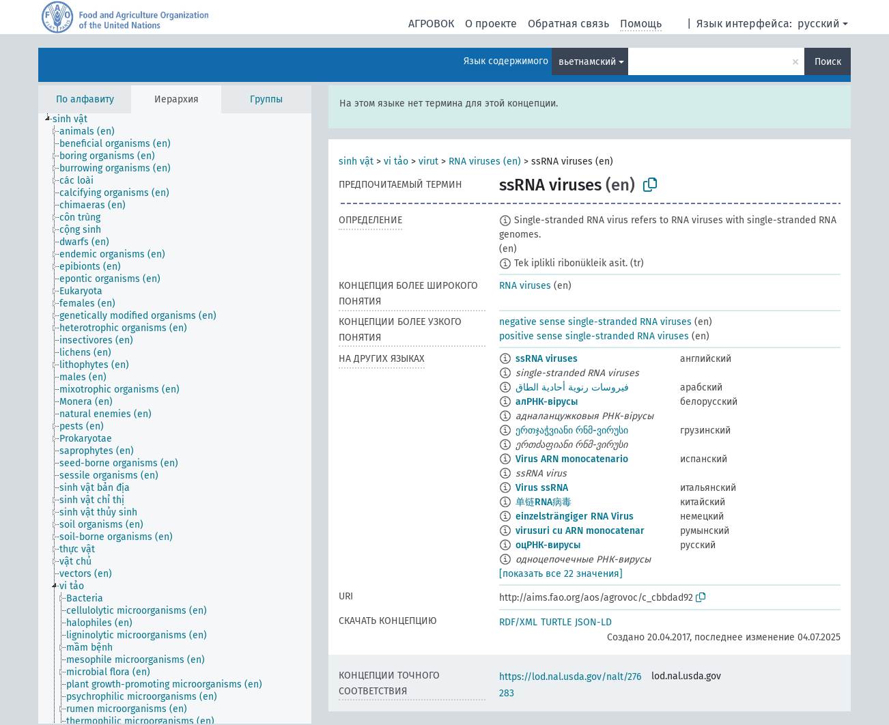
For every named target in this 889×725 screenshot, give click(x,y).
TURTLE (556, 622)
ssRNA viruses (547, 359)
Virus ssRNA (542, 488)
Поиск (828, 62)
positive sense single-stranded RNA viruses (594, 336)
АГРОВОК (431, 23)
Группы (266, 99)
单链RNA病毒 (544, 502)
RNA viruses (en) (485, 161)
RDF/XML (518, 622)
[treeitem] (76, 119)
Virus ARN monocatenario (572, 459)
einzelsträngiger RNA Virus (575, 516)
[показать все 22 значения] (561, 574)
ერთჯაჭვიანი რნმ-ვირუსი (572, 430)
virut (428, 161)
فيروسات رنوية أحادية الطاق (572, 387)
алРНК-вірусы (547, 402)
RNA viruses (525, 286)
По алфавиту (85, 99)
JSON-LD (593, 622)
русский (819, 23)
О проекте (491, 23)
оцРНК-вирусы (548, 545)
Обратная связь (568, 23)
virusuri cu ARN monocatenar (580, 531)
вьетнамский (587, 62)
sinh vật (356, 161)
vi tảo (396, 161)
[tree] (174, 418)
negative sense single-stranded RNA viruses (595, 322)
